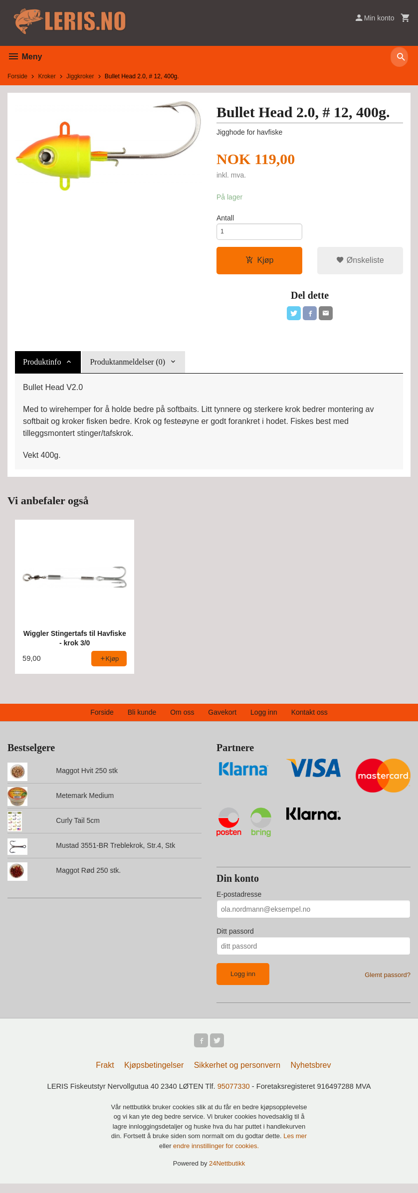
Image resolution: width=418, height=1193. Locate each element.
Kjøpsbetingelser (154, 1073)
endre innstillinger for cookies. (216, 1155)
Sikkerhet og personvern (237, 1073)
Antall (225, 219)
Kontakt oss (309, 719)
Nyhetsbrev (311, 1073)
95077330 (235, 1095)
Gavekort (222, 719)
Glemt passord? (388, 981)
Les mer (295, 1145)
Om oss (182, 719)
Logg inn (263, 719)
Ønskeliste (360, 264)
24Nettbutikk (227, 1173)
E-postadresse (238, 901)
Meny (24, 56)
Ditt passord (235, 938)
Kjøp (259, 264)
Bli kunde (142, 719)
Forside (17, 76)
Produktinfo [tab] (42, 368)
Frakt (105, 1073)
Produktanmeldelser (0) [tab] (127, 368)
